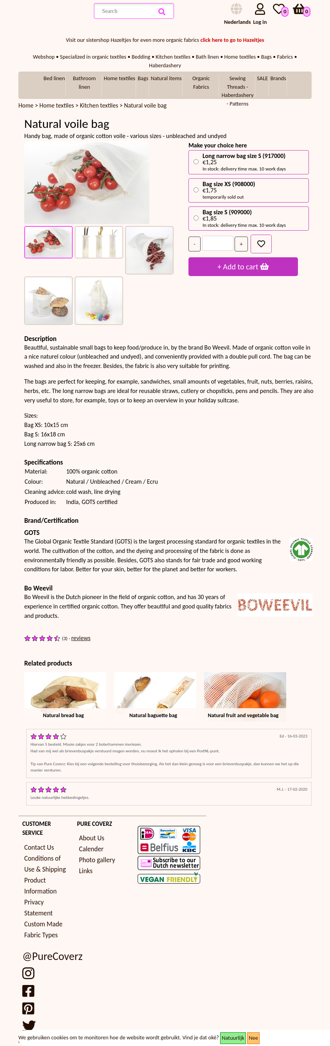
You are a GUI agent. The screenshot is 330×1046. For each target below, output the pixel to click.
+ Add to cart (243, 266)
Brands (278, 78)
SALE (262, 78)
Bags (143, 78)
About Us (91, 838)
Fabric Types (41, 935)
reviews (80, 638)
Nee (253, 1037)
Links (86, 871)
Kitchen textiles (100, 105)
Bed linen (54, 78)
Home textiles (119, 78)
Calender (91, 849)
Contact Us (39, 847)
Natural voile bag (145, 105)
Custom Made (43, 924)
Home (26, 105)
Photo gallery (97, 860)
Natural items (166, 78)
